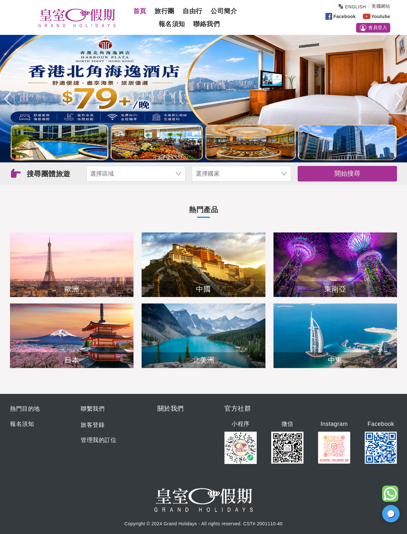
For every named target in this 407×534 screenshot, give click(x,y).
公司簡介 (224, 11)
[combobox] (136, 173)
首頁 (139, 11)
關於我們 (170, 408)
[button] (7, 99)
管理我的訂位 (98, 440)
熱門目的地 (25, 409)
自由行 (193, 11)
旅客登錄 (92, 425)
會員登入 (373, 28)
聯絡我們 (206, 23)
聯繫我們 (92, 409)
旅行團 (164, 11)
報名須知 (172, 23)
